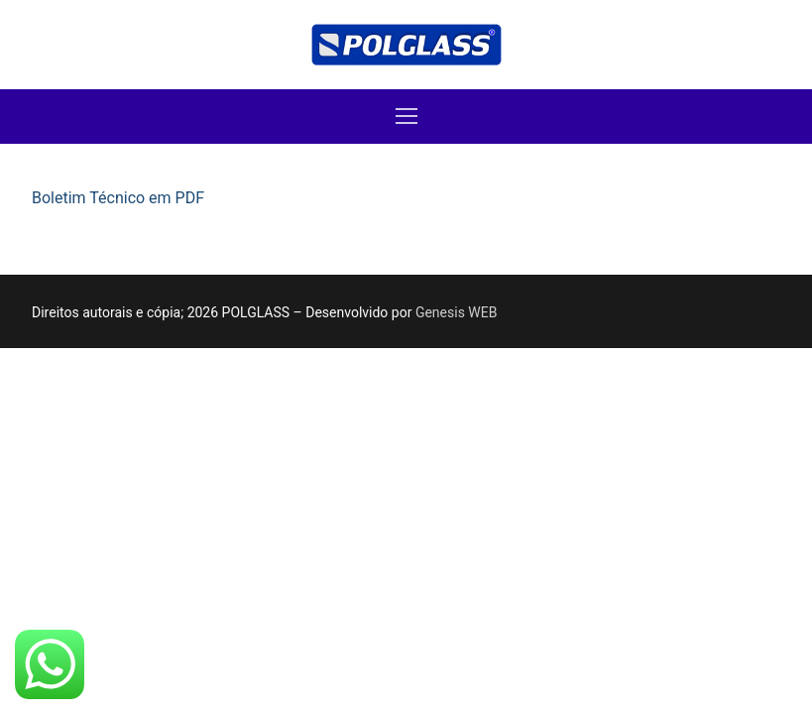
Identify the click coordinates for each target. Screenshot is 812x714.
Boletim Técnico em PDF (118, 197)
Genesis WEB (456, 312)
